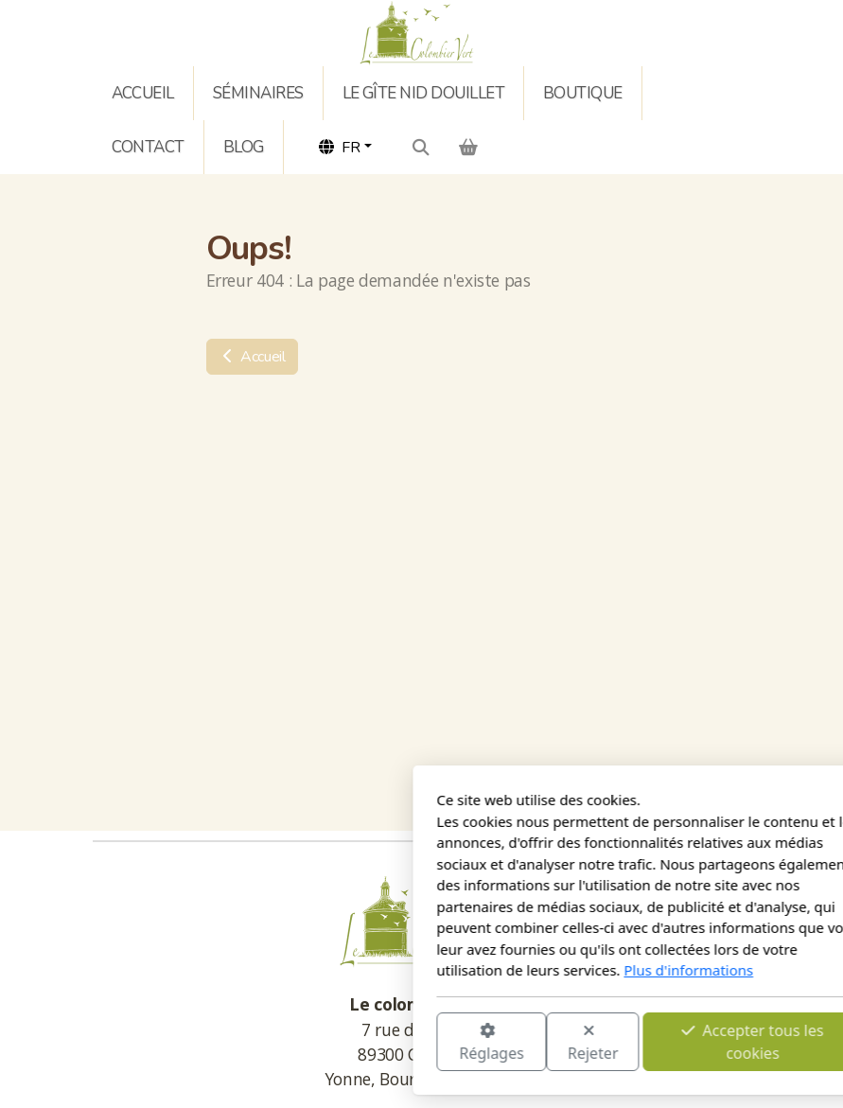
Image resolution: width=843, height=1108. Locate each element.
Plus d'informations (461, 969)
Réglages (263, 1042)
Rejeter (365, 1042)
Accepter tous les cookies (525, 1041)
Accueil (252, 356)
